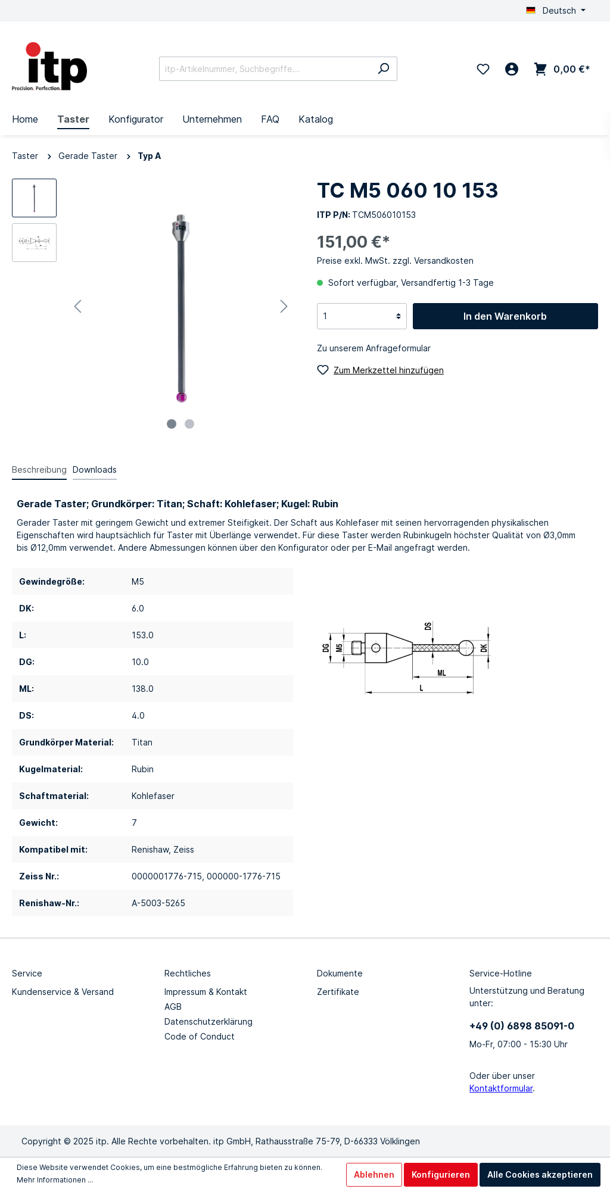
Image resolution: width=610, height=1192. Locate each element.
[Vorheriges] (77, 306)
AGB (173, 1006)
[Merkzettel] (483, 69)
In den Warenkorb (505, 316)
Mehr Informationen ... (55, 1179)
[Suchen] (383, 69)
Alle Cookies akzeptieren (540, 1174)
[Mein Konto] (511, 69)
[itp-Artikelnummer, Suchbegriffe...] (264, 69)
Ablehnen (374, 1174)
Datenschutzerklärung (208, 1021)
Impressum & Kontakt (205, 992)
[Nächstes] (284, 306)
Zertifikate (338, 992)
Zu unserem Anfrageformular (374, 348)
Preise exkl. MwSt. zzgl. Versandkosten (395, 260)
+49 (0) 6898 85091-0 (521, 1026)
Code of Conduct (199, 1036)
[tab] (39, 469)
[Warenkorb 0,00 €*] (562, 69)
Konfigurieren (441, 1174)
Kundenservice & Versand (63, 992)
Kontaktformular (501, 1088)
